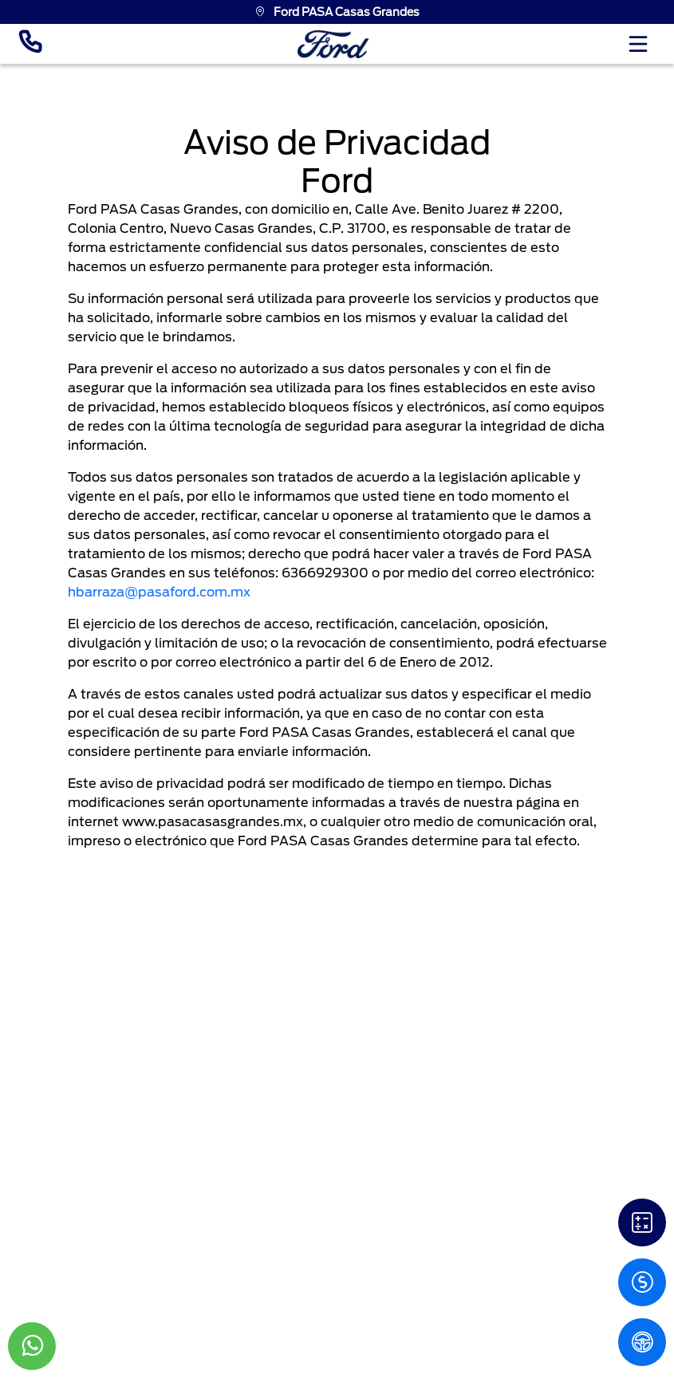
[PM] (642, 1342)
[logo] (333, 44)
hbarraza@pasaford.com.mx (159, 592)
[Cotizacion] (642, 1282)
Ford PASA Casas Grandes (337, 12)
